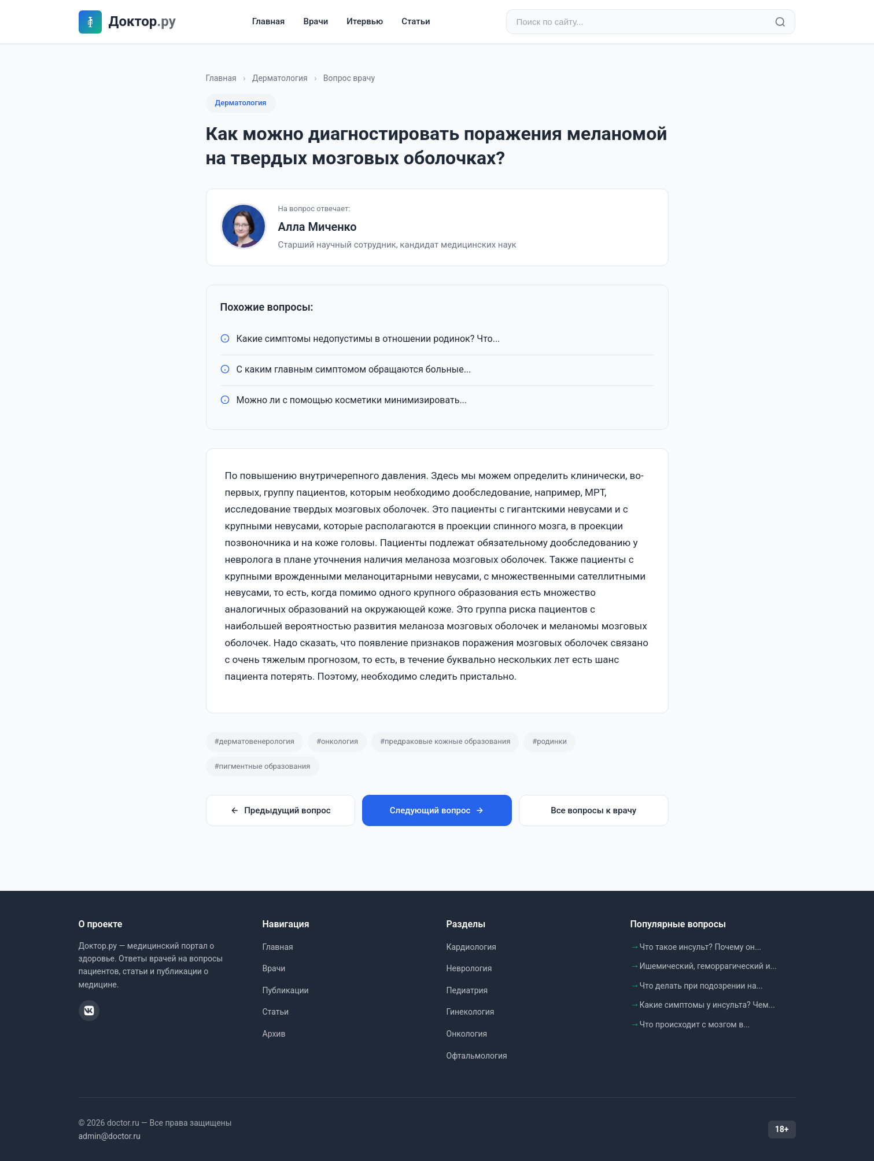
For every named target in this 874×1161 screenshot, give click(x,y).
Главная (268, 21)
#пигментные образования (263, 766)
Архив (274, 1033)
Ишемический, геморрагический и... (708, 966)
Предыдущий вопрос (280, 810)
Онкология (467, 1033)
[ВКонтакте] (89, 1010)
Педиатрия (467, 990)
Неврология (469, 968)
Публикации (286, 990)
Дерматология (280, 78)
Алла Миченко (317, 227)
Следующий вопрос (437, 810)
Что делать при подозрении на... (701, 985)
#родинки (549, 741)
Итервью (364, 21)
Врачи (315, 21)
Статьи (415, 21)
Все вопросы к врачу (593, 810)
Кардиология (471, 947)
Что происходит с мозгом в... (695, 1024)
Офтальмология (477, 1055)
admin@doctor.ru (110, 1136)
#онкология (337, 741)
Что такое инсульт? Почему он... (701, 947)
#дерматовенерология (254, 741)
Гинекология (471, 1011)
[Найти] (780, 22)
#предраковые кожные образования (445, 741)
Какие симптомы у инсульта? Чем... (707, 1004)
